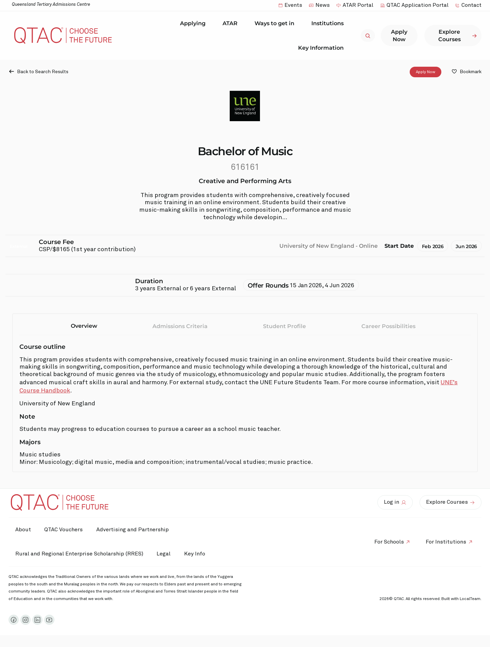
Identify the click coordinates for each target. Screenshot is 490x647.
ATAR (232, 23)
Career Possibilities (388, 326)
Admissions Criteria (180, 326)
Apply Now (425, 72)
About (23, 529)
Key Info (196, 554)
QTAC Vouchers (64, 529)
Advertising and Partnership (133, 529)
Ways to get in (276, 23)
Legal (164, 553)
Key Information (322, 47)
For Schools (389, 542)
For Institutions (446, 542)
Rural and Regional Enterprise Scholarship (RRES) (79, 553)
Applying (194, 23)
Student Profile (284, 326)
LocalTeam (470, 599)
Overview (84, 326)
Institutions (329, 23)
